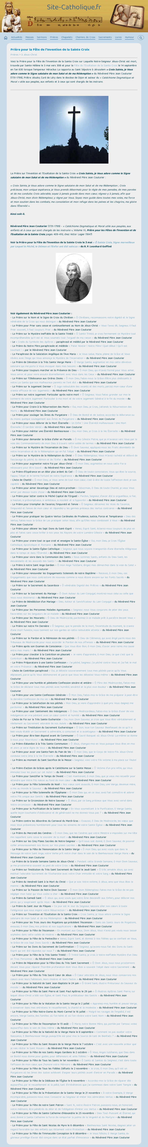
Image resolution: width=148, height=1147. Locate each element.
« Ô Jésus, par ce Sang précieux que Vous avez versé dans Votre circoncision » (71, 803)
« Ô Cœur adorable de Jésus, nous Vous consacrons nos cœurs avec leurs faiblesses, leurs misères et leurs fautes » (73, 977)
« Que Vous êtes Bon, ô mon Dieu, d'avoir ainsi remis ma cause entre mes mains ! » (72, 648)
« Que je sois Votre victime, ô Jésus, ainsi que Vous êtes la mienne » (71, 884)
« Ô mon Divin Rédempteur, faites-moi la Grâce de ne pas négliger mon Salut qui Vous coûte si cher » (72, 892)
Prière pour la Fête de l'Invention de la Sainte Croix (49, 50)
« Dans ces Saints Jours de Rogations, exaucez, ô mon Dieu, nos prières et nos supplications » (73, 924)
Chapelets (66, 37)
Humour (129, 37)
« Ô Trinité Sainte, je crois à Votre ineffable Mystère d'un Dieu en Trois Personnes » (73, 957)
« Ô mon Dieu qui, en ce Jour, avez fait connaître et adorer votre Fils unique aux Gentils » (72, 794)
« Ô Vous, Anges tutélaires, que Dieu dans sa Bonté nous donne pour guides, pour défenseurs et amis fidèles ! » (72, 1054)
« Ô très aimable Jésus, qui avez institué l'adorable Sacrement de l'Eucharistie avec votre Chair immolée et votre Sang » (71, 872)
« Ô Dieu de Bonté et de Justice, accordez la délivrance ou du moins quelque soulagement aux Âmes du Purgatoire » (72, 417)
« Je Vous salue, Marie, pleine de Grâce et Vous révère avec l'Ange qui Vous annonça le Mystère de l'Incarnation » (70, 356)
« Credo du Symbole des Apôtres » (36, 342)
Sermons (42, 37)
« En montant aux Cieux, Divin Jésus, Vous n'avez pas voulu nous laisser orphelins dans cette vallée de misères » (73, 932)
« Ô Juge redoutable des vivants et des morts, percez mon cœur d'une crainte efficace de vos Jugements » (71, 388)
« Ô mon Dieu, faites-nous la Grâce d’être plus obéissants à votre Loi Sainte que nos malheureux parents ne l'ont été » (70, 380)
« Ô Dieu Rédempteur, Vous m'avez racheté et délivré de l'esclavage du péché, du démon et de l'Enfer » (73, 457)
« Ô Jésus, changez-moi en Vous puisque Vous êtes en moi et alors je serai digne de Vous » (72, 746)
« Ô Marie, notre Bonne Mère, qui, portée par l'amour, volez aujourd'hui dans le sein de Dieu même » (73, 1026)
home (6, 38)
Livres (118, 37)
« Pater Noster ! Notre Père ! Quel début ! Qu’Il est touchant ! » (68, 348)
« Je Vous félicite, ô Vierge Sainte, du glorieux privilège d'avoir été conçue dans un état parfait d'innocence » (69, 1135)
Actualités (16, 37)
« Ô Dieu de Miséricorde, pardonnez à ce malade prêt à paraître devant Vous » (90, 618)
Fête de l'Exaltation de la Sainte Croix (95, 65)
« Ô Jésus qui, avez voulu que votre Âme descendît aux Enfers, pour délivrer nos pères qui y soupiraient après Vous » (72, 900)
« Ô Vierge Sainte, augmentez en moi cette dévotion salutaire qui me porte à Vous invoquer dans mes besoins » (70, 364)
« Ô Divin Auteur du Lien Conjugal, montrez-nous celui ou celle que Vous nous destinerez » (71, 596)
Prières (54, 37)
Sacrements (105, 37)
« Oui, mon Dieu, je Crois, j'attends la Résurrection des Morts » (71, 409)
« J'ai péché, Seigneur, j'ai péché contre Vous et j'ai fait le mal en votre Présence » (73, 665)
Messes (29, 37)
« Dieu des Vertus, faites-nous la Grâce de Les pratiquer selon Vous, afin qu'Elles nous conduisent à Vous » (73, 518)
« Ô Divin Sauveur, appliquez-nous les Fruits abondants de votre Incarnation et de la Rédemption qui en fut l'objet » (72, 449)
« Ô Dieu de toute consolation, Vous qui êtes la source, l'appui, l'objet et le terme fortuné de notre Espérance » (73, 474)
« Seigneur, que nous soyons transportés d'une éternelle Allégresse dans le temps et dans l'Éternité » (73, 551)
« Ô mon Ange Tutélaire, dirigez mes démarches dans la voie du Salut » (95, 565)
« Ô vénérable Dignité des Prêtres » (80, 585)
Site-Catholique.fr (74, 8)
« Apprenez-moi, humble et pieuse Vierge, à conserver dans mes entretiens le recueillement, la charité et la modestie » (73, 1006)
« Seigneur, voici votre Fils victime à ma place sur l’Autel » (73, 762)
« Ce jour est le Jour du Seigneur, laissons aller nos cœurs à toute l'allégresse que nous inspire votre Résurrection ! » (68, 908)
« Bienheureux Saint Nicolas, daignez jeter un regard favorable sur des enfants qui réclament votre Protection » (73, 1127)
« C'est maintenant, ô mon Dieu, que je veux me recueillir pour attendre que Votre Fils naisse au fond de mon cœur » (72, 778)
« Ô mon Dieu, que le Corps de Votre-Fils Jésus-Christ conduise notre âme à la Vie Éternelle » (71, 754)
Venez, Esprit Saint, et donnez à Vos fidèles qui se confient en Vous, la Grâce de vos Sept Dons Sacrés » (73, 941)
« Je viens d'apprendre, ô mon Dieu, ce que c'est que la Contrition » (71, 656)
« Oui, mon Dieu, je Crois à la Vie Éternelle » (95, 431)
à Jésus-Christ (29, 55)
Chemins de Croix (85, 37)
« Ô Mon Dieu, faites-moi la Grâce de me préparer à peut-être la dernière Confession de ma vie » (74, 697)
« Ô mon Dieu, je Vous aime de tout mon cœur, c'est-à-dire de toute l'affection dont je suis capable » (73, 482)
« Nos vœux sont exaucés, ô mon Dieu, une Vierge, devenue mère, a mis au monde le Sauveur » (73, 786)
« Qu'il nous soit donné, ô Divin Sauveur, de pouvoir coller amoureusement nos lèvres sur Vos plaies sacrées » (72, 843)
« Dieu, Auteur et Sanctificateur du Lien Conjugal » (85, 602)
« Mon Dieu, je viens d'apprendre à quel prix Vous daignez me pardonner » (71, 705)
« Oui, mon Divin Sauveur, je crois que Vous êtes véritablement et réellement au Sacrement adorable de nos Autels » (73, 721)
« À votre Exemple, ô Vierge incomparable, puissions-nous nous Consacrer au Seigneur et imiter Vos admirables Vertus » (71, 1095)
